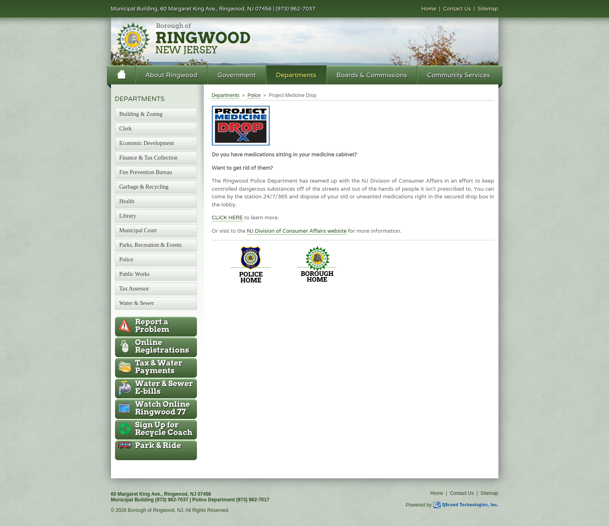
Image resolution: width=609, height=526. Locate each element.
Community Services (458, 75)
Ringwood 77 (162, 408)
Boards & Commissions (372, 75)
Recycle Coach (164, 428)
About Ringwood (172, 75)
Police (254, 95)
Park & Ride (158, 445)
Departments (296, 75)
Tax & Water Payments (159, 366)
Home (428, 8)
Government (237, 75)
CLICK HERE (227, 217)
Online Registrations (162, 346)
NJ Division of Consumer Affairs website (297, 230)
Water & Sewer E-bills (164, 387)
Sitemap (487, 8)
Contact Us (457, 8)
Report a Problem (152, 325)
